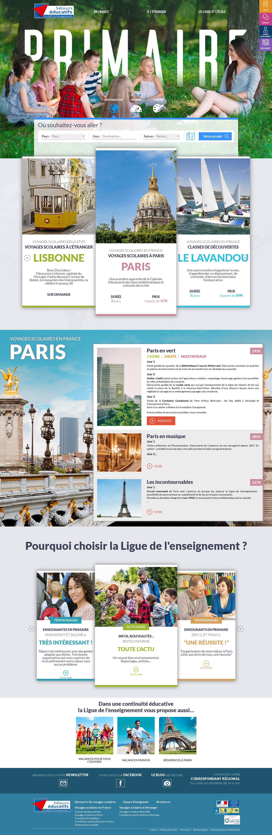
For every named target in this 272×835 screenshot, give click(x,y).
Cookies (153, 830)
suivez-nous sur (120, 780)
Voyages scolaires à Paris (89, 814)
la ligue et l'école (212, 11)
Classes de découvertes (88, 811)
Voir (158, 466)
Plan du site (185, 830)
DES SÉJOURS (167, 780)
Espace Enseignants (135, 801)
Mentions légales (200, 830)
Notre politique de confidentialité (225, 830)
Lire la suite (66, 677)
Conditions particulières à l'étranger (139, 814)
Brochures (163, 801)
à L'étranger (156, 11)
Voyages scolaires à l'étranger (138, 807)
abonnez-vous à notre (60, 780)
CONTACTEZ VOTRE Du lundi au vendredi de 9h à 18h (215, 779)
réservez (165, 420)
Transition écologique (87, 818)
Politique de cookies (168, 830)
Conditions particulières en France (94, 821)
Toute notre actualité (86, 824)
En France (101, 11)
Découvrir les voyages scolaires (95, 801)
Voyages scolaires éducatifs (134, 811)
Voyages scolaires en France (93, 807)
